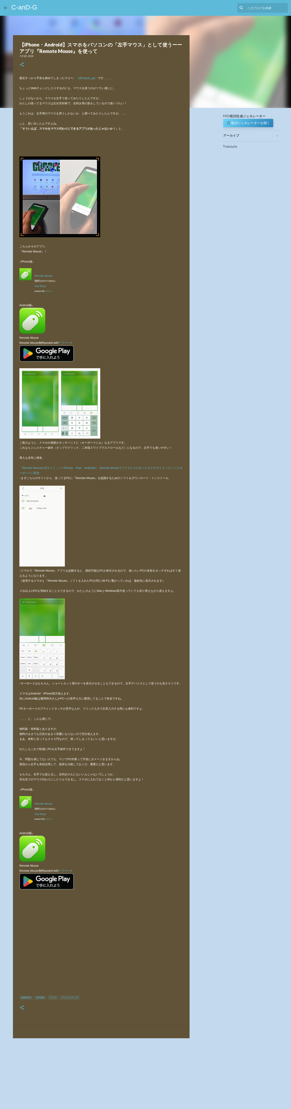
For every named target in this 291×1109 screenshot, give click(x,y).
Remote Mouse (43, 275)
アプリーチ (66, 342)
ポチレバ (49, 291)
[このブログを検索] (266, 8)
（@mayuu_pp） (87, 78)
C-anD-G (24, 7)
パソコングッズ (69, 997)
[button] (21, 65)
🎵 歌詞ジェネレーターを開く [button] (248, 123)
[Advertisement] (101, 945)
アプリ (53, 997)
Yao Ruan (40, 286)
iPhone (40, 997)
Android (26, 997)
